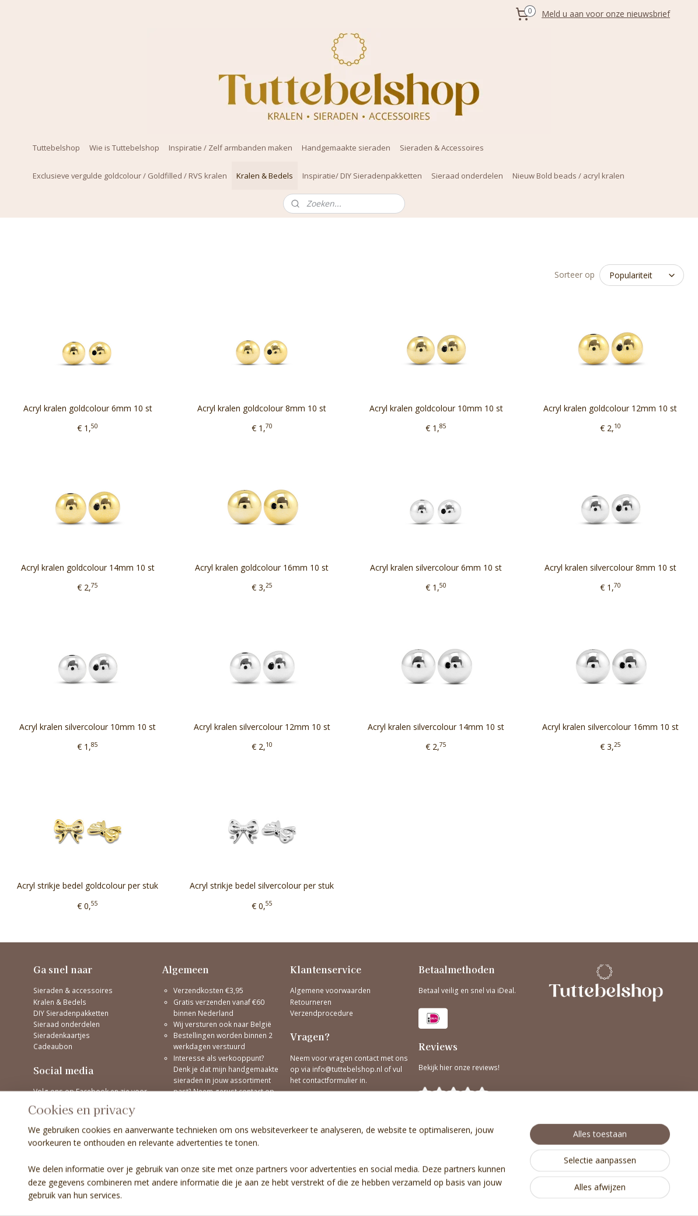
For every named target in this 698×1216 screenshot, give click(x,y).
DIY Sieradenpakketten (71, 1013)
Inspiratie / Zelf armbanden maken (230, 147)
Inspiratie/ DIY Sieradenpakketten (362, 175)
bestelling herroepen (433, 1194)
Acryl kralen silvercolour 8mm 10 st (610, 567)
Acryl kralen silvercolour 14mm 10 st (436, 726)
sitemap (363, 1194)
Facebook (92, 1091)
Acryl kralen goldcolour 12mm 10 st (610, 408)
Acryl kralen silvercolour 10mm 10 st (87, 726)
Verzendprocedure (321, 1013)
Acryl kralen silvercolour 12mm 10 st (262, 726)
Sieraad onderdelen (467, 175)
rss (387, 1194)
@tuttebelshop (59, 1114)
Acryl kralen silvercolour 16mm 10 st (610, 726)
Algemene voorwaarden (330, 990)
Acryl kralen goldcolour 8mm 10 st (261, 408)
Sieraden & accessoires (73, 990)
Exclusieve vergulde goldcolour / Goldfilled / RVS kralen (130, 175)
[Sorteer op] (641, 275)
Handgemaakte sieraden (346, 147)
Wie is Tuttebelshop (124, 147)
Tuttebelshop (56, 147)
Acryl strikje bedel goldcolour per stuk (87, 885)
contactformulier (331, 1080)
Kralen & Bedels (264, 175)
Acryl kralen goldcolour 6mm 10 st (87, 408)
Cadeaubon (52, 1046)
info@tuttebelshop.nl (347, 1069)
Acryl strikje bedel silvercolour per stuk (262, 885)
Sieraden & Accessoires (442, 147)
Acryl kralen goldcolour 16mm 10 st (262, 567)
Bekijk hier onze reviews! (459, 1067)
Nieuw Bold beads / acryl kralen (568, 175)
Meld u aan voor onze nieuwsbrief (606, 13)
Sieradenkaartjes (61, 1035)
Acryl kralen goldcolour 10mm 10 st (436, 408)
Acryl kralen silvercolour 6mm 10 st (436, 567)
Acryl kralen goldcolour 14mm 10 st (88, 567)
